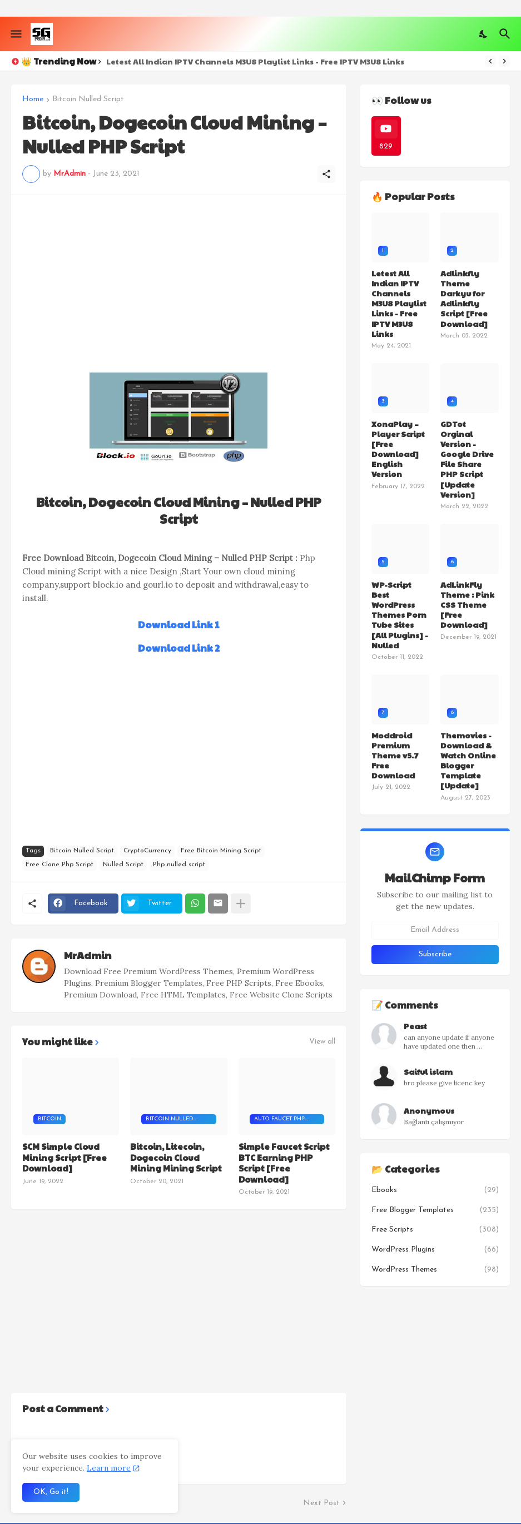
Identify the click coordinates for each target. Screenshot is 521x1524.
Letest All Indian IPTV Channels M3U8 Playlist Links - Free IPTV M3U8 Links (255, 61)
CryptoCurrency (147, 850)
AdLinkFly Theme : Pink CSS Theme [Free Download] (467, 604)
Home (32, 99)
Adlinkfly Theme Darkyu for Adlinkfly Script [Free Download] (464, 298)
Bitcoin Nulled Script (88, 99)
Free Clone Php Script (59, 864)
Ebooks (435, 1190)
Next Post (321, 1503)
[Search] (506, 33)
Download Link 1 (179, 624)
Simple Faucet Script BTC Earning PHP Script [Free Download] (284, 1162)
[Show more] (241, 903)
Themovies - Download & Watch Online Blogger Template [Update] (468, 760)
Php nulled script (179, 864)
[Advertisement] (178, 283)
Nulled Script (123, 864)
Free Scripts (435, 1229)
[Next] (504, 61)
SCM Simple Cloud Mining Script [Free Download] (64, 1157)
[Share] (326, 174)
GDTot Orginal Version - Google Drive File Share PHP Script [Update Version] (467, 459)
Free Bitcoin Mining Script (221, 850)
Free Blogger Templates (435, 1210)
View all (322, 1042)
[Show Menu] (15, 33)
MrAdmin (87, 955)
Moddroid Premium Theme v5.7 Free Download (395, 755)
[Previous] (490, 61)
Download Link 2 (179, 647)
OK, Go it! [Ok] (50, 1492)
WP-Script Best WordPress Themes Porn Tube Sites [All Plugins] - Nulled (399, 614)
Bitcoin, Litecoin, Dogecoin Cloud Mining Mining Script (176, 1157)
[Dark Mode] (484, 33)
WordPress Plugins (435, 1249)
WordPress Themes (435, 1269)
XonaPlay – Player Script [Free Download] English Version (398, 449)
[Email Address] (435, 930)
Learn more (109, 1468)
